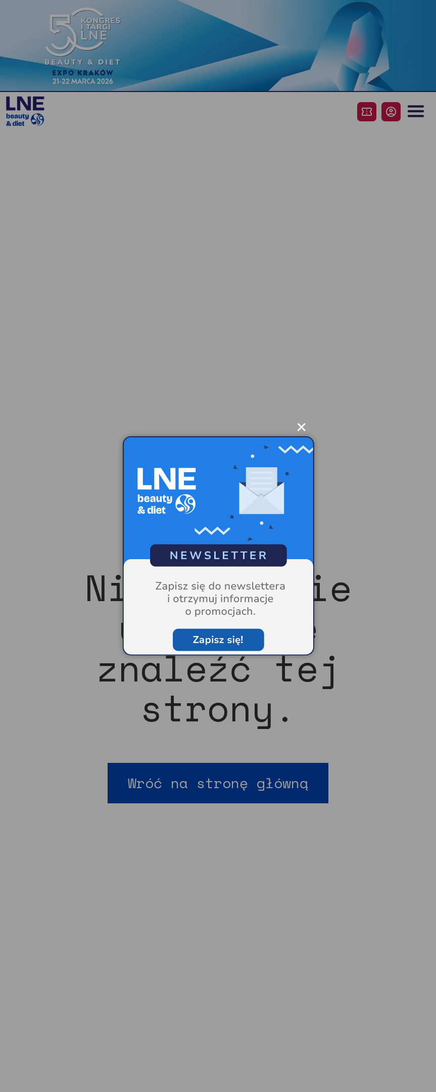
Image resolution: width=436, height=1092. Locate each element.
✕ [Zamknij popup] (301, 425)
